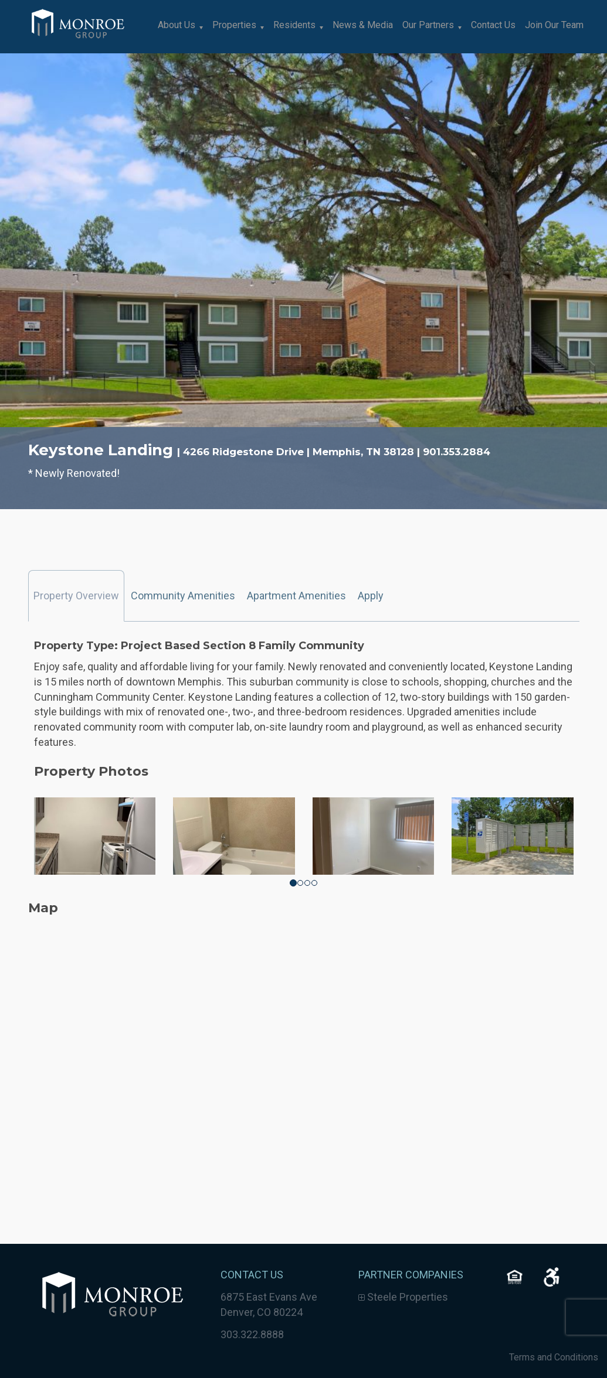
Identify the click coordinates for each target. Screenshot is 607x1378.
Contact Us (493, 24)
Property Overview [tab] (76, 595)
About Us (176, 24)
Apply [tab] (371, 595)
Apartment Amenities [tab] (296, 595)
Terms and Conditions (553, 1357)
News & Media (363, 24)
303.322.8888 (252, 1334)
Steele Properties (403, 1297)
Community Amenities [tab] (183, 595)
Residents (294, 24)
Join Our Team (554, 24)
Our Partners (428, 24)
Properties (234, 24)
